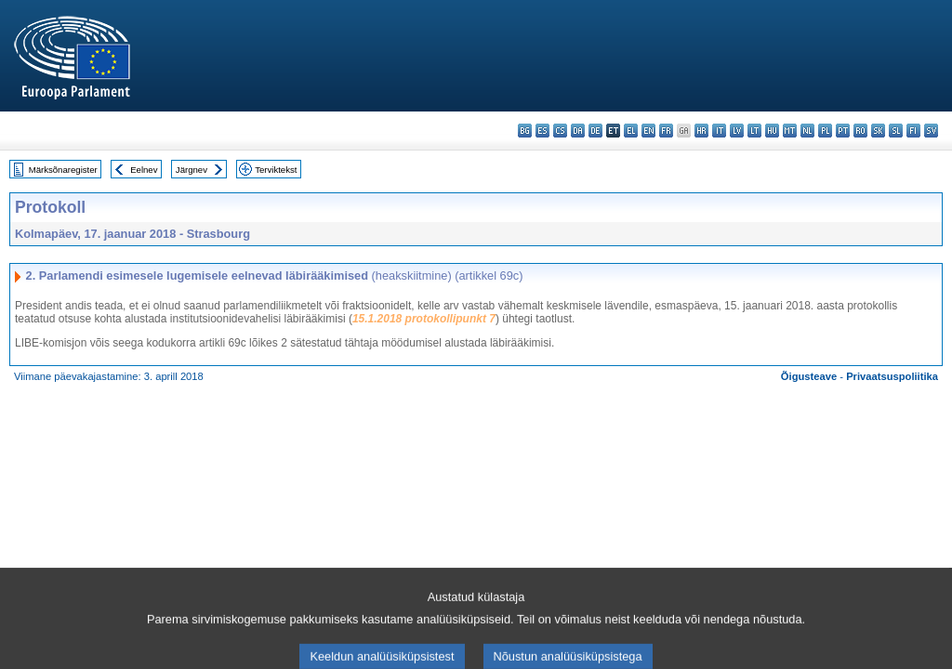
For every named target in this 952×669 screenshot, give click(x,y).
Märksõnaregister (63, 169)
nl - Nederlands (807, 131)
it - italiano (719, 131)
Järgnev (191, 169)
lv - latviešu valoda (737, 131)
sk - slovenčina (878, 131)
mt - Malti (790, 131)
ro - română (860, 131)
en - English (648, 131)
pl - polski (825, 131)
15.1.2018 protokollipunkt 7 (424, 318)
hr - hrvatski (701, 131)
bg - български (525, 131)
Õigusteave (809, 376)
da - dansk (578, 131)
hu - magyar (772, 131)
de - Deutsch (595, 131)
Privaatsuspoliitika (892, 376)
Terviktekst (276, 169)
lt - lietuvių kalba (754, 131)
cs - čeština (560, 131)
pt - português (843, 131)
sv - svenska (931, 131)
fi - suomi (913, 131)
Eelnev (143, 169)
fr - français (666, 131)
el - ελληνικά (631, 131)
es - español (542, 131)
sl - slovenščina (896, 131)
